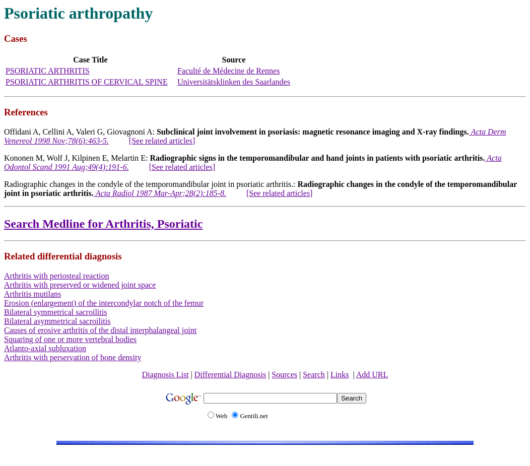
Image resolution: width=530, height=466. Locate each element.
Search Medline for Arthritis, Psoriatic (103, 223)
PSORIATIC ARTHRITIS (48, 70)
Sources (284, 374)
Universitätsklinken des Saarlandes (233, 82)
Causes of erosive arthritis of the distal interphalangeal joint (100, 330)
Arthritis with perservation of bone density (72, 357)
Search (314, 374)
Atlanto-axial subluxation (45, 348)
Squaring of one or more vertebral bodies (70, 339)
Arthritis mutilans (32, 294)
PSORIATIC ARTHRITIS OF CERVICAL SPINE (87, 82)
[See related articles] (162, 141)
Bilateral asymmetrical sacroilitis (57, 321)
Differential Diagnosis (230, 374)
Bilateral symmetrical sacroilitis (55, 312)
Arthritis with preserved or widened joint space (80, 285)
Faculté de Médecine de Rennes (228, 70)
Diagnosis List (165, 374)
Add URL (372, 374)
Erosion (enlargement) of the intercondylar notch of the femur (104, 303)
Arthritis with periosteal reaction (56, 276)
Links (339, 374)
